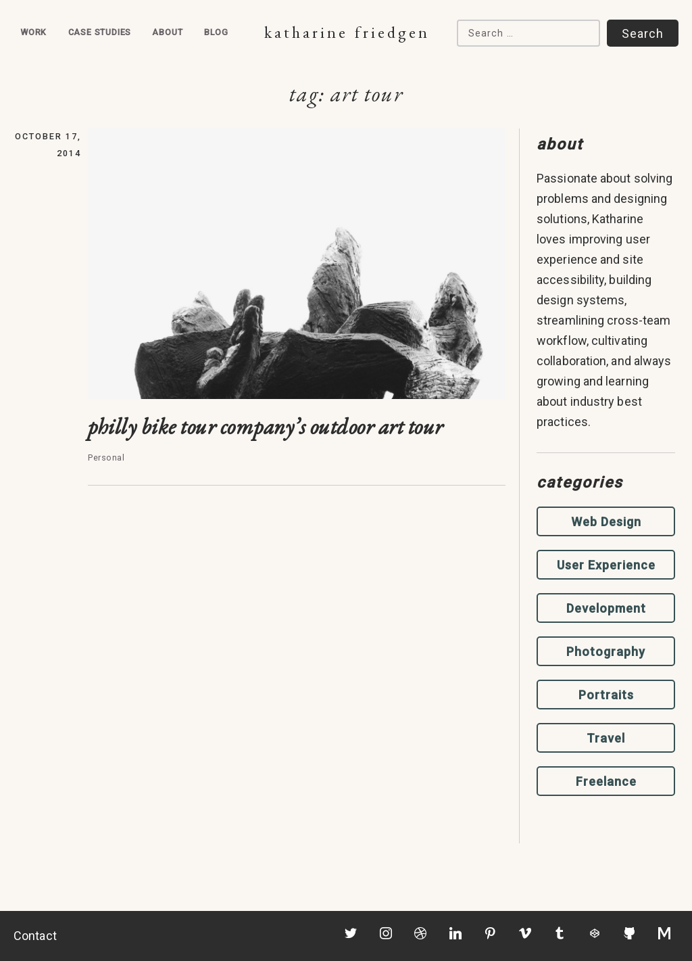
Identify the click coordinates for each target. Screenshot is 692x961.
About (167, 32)
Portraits (606, 695)
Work (33, 32)
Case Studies (100, 32)
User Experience (606, 565)
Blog (216, 32)
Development (606, 608)
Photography (605, 651)
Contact (35, 936)
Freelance (606, 781)
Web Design (606, 522)
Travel (606, 738)
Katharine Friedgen (347, 32)
